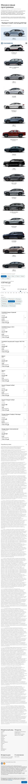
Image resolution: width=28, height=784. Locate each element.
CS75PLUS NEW (4, 735)
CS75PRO (2, 731)
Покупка (18, 730)
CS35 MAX (3, 736)
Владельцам (5, 755)
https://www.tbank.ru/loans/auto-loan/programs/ (11, 448)
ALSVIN (2, 737)
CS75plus (2, 743)
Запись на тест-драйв (19, 735)
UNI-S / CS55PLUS (4, 742)
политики (10, 780)
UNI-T (2, 745)
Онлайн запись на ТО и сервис (7, 756)
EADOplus (3, 738)
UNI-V (2, 746)
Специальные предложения (20, 731)
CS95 (2, 744)
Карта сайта (17, 756)
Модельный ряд (7, 730)
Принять (24, 782)
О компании (19, 755)
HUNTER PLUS (3, 749)
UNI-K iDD (3, 750)
